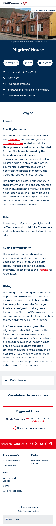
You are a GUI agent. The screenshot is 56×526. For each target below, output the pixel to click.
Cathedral (14, 139)
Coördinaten (16, 380)
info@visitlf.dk (38, 421)
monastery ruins (13, 143)
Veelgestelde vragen (10, 479)
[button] (41, 3)
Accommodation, (17, 95)
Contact (7, 485)
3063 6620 (13, 78)
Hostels (31, 95)
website (43, 269)
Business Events (11, 460)
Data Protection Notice (28, 511)
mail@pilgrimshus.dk (20, 84)
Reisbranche (10, 465)
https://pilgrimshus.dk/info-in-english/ (28, 89)
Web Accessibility (12, 490)
